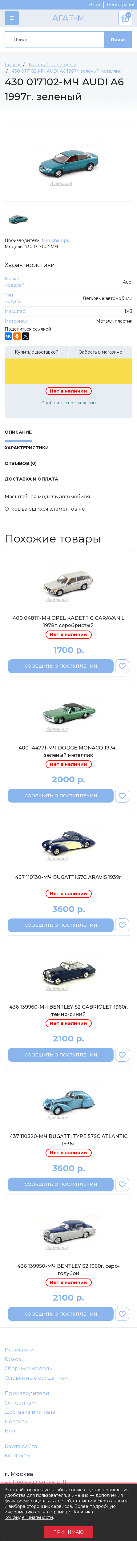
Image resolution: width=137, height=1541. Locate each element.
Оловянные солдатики (36, 1378)
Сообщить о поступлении (68, 402)
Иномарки (19, 1350)
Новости (16, 1421)
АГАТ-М (68, 18)
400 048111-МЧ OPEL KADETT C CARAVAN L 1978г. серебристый (68, 621)
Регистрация (121, 4)
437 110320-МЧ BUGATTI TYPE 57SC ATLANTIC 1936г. (69, 1140)
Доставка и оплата (30, 1412)
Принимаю (68, 1532)
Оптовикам (20, 1403)
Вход (94, 4)
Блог (11, 1431)
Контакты (17, 1455)
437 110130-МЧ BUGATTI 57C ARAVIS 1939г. (68, 877)
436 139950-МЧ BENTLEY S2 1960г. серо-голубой (68, 1269)
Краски (15, 1359)
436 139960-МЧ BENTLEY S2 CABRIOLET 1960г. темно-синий (68, 1010)
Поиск (118, 39)
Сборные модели (29, 1368)
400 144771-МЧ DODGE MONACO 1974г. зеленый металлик (68, 751)
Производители (27, 1393)
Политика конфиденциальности (49, 1514)
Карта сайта (21, 1446)
